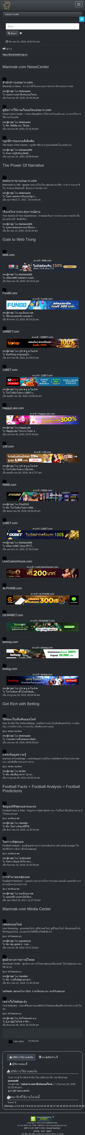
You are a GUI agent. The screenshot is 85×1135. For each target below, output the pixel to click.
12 (38, 1106)
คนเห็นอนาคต (26, 312)
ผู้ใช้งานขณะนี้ (18, 1064)
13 (41, 1106)
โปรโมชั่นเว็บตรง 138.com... (20, 469)
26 (83, 1106)
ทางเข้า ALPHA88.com (42, 594)
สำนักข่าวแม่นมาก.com (17, 82)
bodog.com (9, 668)
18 (57, 1106)
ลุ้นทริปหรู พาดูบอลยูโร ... (19, 354)
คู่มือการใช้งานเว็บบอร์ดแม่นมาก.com (26, 110)
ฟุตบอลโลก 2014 (22, 991)
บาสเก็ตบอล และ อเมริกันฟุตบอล (48, 991)
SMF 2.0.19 (28, 1128)
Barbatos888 (25, 150)
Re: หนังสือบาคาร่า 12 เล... (20, 774)
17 (54, 1106)
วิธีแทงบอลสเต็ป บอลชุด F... (20, 316)
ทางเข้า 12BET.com (42, 375)
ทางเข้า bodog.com (42, 674)
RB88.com (9, 484)
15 (48, 1106)
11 (35, 1106)
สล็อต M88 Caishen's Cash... (20, 277)
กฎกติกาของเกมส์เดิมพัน (18, 141)
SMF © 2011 (40, 1128)
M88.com (8, 255)
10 (32, 1106)
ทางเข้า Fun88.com (42, 299)
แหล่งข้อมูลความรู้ (14, 754)
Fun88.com (9, 293)
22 (70, 1106)
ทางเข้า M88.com (42, 260)
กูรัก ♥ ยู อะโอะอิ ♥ (28, 351)
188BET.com (10, 331)
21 (67, 1106)
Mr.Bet (10, 731)
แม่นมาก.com (51, 1123)
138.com (8, 446)
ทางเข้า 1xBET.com (43, 528)
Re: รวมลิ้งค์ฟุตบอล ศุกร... (19, 979)
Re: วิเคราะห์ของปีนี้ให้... (18, 826)
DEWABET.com (12, 615)
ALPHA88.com (12, 588)
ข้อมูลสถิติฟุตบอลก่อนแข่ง (19, 806)
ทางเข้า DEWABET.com (42, 620)
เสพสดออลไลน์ (12, 924)
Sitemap (8, 1106)
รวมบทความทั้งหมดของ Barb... (21, 739)
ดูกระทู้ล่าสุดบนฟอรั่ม (18, 1090)
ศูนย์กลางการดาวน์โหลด (18, 959)
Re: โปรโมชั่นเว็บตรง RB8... (20, 507)
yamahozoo (25, 941)
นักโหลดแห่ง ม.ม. (15, 936)
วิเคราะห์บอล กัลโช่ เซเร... (19, 861)
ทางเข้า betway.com (42, 647)
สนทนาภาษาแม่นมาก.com (19, 180)
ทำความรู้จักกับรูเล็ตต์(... (18, 153)
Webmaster (25, 91)
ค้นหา (12, 33)
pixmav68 (13, 1080)
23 (73, 1106)
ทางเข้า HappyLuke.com (42, 413)
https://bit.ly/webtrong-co (14, 54)
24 (76, 1106)
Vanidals (23, 823)
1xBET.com (9, 523)
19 (61, 1106)
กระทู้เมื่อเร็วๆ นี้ (48, 1057)
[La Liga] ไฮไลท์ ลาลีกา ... (19, 1021)
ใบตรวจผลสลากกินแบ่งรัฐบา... (21, 196)
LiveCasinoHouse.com (17, 561)
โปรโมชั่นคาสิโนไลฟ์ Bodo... (21, 691)
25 (80, 1106)
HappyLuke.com (13, 408)
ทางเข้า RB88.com (42, 490)
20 (64, 1106)
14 (44, 1106)
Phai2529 (24, 504)
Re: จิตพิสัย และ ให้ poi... (18, 125)
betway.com (10, 642)
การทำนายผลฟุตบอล (16, 877)
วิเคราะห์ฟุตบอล (13, 841)
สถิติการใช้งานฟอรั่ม (21, 1057)
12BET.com (10, 369)
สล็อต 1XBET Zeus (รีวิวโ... (20, 546)
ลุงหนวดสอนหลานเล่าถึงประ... (21, 227)
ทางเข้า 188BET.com (42, 337)
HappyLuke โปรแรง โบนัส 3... (21, 431)
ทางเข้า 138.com (42, 452)
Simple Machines (53, 1128)
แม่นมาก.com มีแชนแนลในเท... (22, 94)
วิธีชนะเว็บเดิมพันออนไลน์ (19, 719)
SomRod (18, 731)
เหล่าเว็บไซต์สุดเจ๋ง (14, 1001)
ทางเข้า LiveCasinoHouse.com (42, 567)
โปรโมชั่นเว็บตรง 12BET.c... (20, 392)
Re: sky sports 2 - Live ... (18, 944)
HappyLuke (25, 427)
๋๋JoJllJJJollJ (25, 858)
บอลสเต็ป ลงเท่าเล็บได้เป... (19, 897)
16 (51, 1106)
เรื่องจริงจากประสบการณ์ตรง (21, 211)
